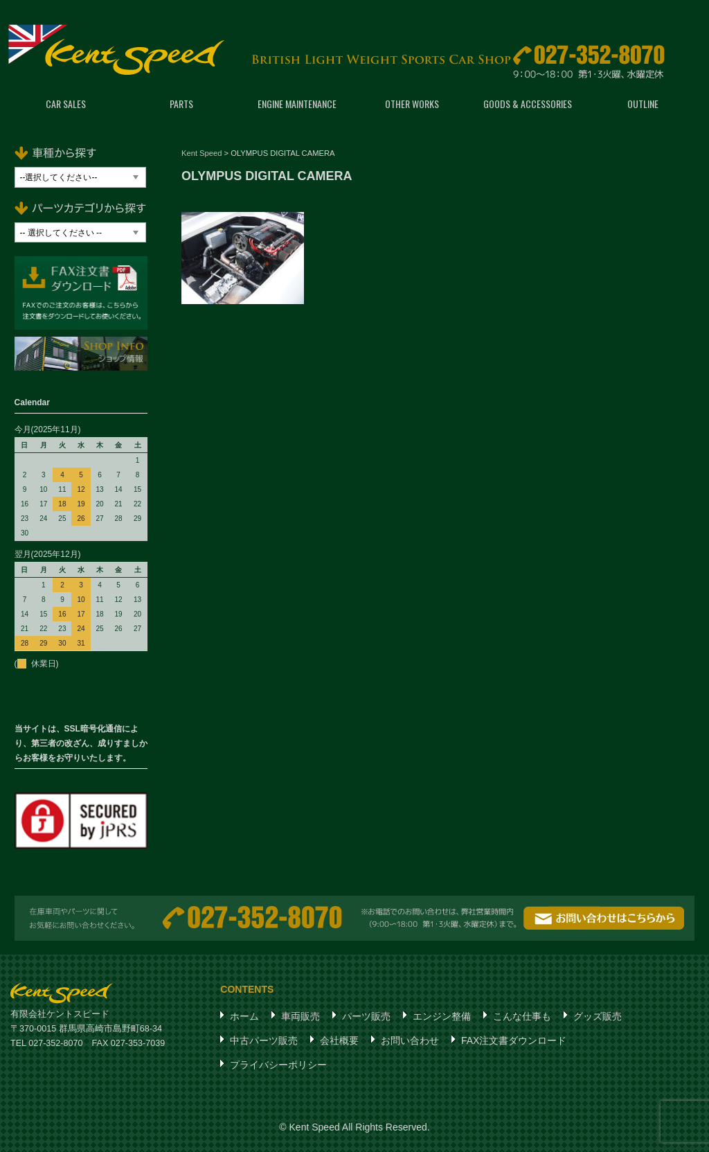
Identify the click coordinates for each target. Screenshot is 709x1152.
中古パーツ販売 (264, 1040)
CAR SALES (66, 103)
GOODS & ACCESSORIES (527, 103)
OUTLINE (642, 103)
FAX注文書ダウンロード (513, 1040)
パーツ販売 (366, 1016)
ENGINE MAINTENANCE (297, 103)
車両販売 (300, 1016)
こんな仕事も (522, 1016)
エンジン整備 (442, 1016)
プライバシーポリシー (278, 1064)
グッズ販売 (597, 1016)
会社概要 (339, 1040)
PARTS (181, 103)
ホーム (244, 1016)
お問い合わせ (410, 1040)
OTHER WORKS (412, 103)
